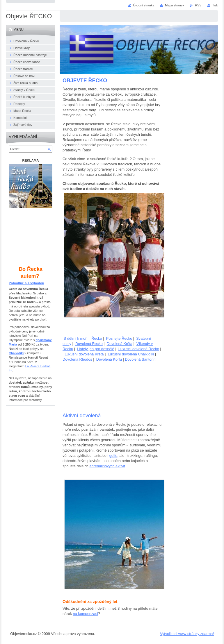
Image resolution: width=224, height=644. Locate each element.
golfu (113, 455)
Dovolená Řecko (89, 343)
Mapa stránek (174, 5)
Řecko (96, 338)
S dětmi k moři (76, 338)
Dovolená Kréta (119, 343)
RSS (198, 5)
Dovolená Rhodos (77, 359)
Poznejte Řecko (119, 338)
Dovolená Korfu (109, 359)
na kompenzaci (85, 613)
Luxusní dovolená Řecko (138, 349)
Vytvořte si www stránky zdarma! (187, 634)
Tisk (215, 5)
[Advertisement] (112, 387)
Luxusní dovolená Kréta (84, 354)
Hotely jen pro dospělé (95, 349)
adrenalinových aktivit (107, 466)
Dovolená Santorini (140, 359)
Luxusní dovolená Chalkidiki (131, 354)
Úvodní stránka (143, 5)
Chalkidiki (16, 353)
